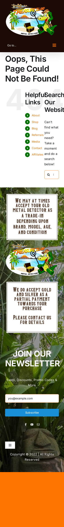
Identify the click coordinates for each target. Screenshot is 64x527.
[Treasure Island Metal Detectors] (32, 283)
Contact (37, 148)
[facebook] (25, 424)
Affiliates (37, 154)
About (36, 115)
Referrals (38, 135)
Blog (35, 128)
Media (36, 141)
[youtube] (32, 424)
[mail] (38, 424)
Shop (35, 122)
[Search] (48, 174)
